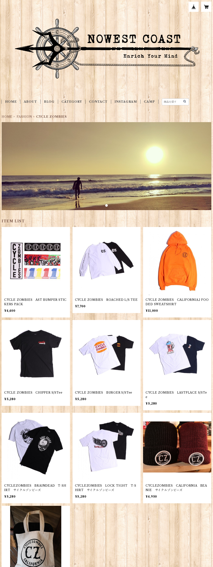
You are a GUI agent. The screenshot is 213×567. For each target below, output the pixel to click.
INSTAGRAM (126, 102)
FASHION (24, 117)
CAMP (149, 102)
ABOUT (30, 102)
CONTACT (98, 102)
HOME (11, 102)
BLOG (49, 102)
